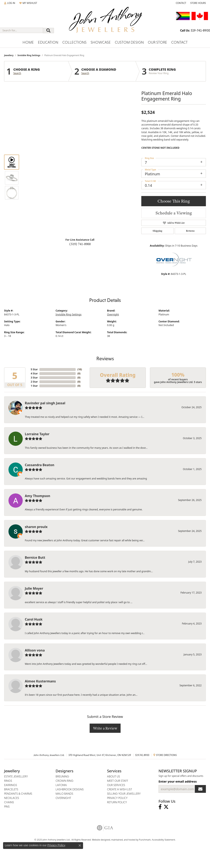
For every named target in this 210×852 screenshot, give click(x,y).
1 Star (34, 385)
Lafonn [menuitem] (61, 785)
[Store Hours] (198, 3)
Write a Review (105, 728)
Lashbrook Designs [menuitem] (70, 789)
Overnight (113, 314)
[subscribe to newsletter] (200, 789)
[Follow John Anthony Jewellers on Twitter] (166, 806)
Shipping (157, 230)
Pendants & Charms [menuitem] (18, 793)
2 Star (34, 381)
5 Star (34, 369)
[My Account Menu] (9, 3)
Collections (74, 42)
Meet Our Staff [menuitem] (117, 781)
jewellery (9, 55)
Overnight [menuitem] (63, 798)
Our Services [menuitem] (116, 785)
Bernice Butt (35, 557)
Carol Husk (33, 619)
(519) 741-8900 (80, 244)
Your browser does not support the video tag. (80, 135)
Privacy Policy (56, 845)
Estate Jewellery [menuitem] (16, 776)
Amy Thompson (37, 496)
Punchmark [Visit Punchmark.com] (145, 839)
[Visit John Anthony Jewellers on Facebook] (160, 806)
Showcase (101, 42)
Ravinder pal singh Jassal (45, 403)
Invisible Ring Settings (28, 55)
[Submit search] (48, 30)
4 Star (34, 373)
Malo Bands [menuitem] (64, 793)
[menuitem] (105, 828)
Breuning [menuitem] (62, 776)
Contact (179, 42)
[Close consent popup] (80, 845)
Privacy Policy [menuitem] (117, 798)
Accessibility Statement (163, 839)
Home (28, 42)
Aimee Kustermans (40, 681)
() (79, 369)
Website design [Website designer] (99, 839)
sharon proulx (36, 527)
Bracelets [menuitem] (11, 789)
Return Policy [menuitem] (117, 802)
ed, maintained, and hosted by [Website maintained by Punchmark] (123, 839)
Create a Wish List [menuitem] (119, 789)
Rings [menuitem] (8, 781)
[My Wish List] (28, 3)
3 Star (34, 377)
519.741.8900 (142, 755)
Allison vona (35, 650)
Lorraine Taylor (37, 434)
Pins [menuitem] (7, 806)
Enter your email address (178, 781)
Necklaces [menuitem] (11, 798)
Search (17, 73)
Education (48, 42)
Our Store (157, 42)
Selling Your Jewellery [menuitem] (124, 793)
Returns (190, 230)
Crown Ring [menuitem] (64, 781)
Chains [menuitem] (9, 802)
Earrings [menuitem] (10, 785)
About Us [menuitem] (113, 776)
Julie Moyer (34, 588)
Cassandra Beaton (39, 465)
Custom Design (129, 42)
